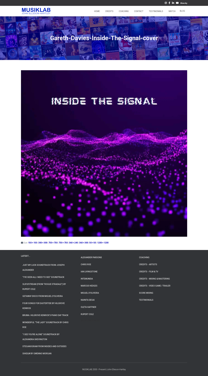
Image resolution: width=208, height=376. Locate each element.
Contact (138, 11)
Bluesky (183, 3)
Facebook (169, 3)
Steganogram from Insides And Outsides (44, 346)
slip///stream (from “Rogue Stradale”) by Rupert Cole (44, 286)
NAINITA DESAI (88, 300)
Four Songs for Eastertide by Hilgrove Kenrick (43, 305)
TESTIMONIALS (146, 300)
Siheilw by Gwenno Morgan (36, 353)
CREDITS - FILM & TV (148, 271)
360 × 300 (83, 243)
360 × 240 (73, 243)
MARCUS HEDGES (89, 286)
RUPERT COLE (87, 314)
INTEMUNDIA (87, 279)
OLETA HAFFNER (88, 307)
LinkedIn (173, 3)
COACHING (144, 257)
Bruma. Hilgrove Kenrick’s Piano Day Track (45, 315)
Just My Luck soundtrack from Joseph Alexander (43, 267)
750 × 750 (53, 243)
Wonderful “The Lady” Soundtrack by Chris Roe (45, 325)
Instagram (166, 3)
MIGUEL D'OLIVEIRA (90, 293)
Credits (109, 11)
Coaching (123, 11)
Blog (182, 11)
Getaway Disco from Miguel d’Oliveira (42, 296)
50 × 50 (92, 243)
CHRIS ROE (86, 264)
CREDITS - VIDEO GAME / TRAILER (154, 286)
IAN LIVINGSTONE (89, 271)
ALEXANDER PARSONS (91, 257)
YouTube (177, 3)
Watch (171, 11)
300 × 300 (42, 243)
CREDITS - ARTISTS (148, 264)
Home (97, 11)
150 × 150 (32, 243)
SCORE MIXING (146, 293)
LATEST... (25, 256)
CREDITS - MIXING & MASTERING (154, 279)
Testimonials (155, 11)
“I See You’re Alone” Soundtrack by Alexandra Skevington (40, 337)
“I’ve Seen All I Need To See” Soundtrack (43, 277)
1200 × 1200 (102, 243)
